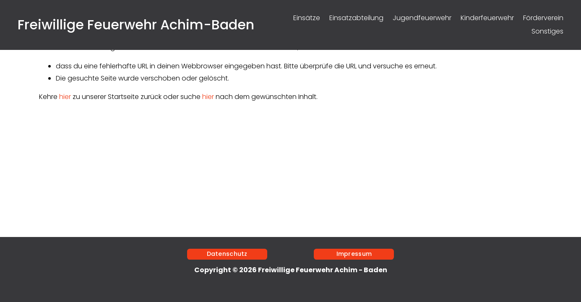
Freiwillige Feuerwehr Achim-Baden (136, 24)
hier (65, 97)
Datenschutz (227, 254)
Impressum (354, 254)
